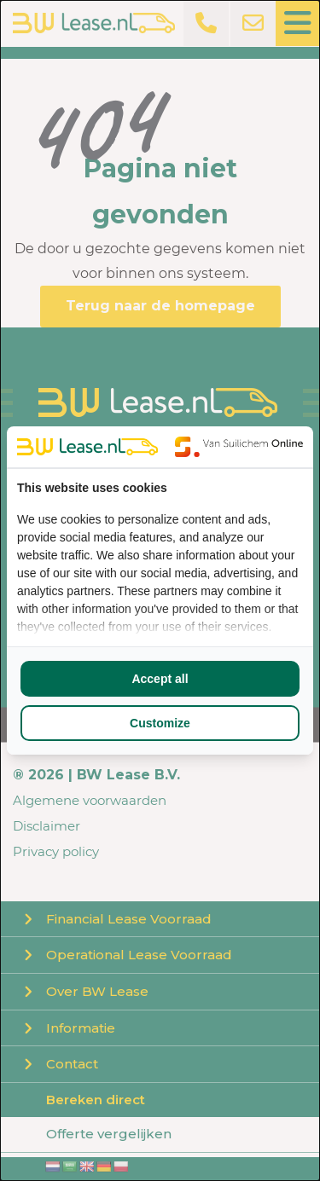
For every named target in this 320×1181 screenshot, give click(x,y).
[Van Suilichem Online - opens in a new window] (239, 447)
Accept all (159, 679)
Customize (160, 723)
